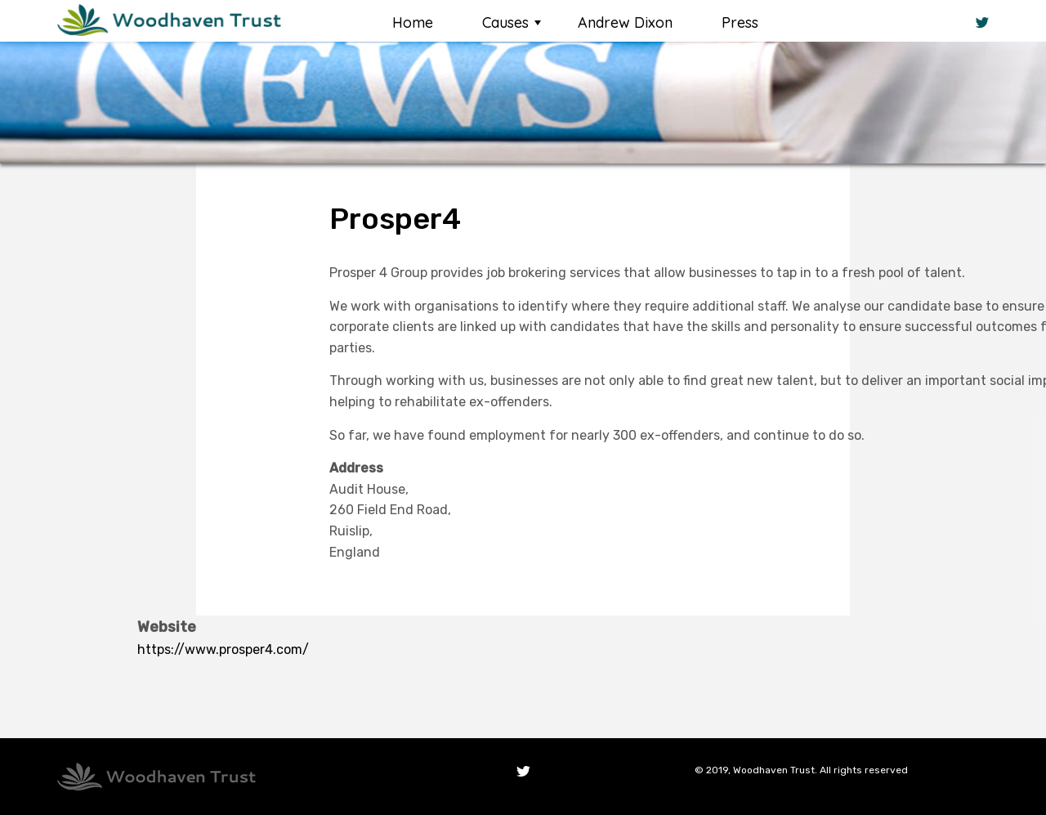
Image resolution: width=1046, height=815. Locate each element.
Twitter (523, 771)
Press (740, 22)
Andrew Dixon (625, 22)
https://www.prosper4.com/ (223, 649)
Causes (505, 22)
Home (412, 22)
